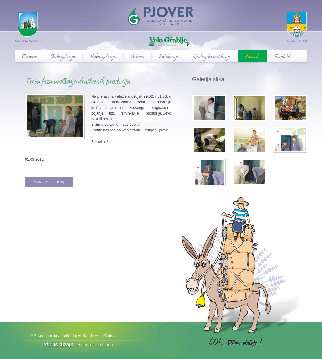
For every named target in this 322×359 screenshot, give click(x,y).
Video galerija (102, 57)
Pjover (161, 12)
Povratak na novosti (49, 182)
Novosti (252, 57)
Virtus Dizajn (80, 345)
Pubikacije (169, 57)
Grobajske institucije (212, 57)
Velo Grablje (161, 41)
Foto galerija (63, 57)
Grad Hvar (297, 27)
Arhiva (137, 57)
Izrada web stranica (1, 343)
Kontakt (282, 57)
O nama (29, 57)
